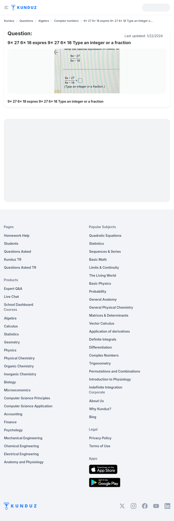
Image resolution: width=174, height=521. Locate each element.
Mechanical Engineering (23, 438)
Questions (26, 21)
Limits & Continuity (104, 267)
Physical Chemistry (19, 358)
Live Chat (11, 297)
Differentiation (100, 347)
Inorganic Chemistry (20, 374)
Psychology (13, 430)
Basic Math (98, 259)
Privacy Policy (100, 438)
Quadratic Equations (105, 235)
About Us (96, 401)
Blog (92, 417)
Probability (97, 291)
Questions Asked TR (20, 267)
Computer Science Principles (27, 398)
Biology (10, 382)
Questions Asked (17, 251)
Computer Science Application (28, 406)
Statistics (11, 334)
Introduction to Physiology (110, 379)
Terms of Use (99, 446)
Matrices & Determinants (109, 315)
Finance (10, 422)
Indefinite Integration (105, 387)
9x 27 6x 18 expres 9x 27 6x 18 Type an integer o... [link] (118, 21)
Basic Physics (100, 283)
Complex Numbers (104, 355)
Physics (10, 350)
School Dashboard (18, 305)
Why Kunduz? (100, 409)
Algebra (43, 21)
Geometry (12, 342)
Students (11, 243)
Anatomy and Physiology (24, 462)
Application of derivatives (109, 331)
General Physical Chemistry (111, 307)
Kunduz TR (12, 259)
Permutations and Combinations (114, 371)
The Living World (102, 275)
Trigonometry (100, 363)
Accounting (13, 414)
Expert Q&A (13, 289)
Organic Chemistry (19, 366)
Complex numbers (66, 21)
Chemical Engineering (21, 446)
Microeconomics (17, 390)
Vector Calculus (101, 323)
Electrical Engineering (21, 454)
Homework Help (16, 235)
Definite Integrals (103, 339)
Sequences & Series (105, 251)
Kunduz (9, 21)
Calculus (11, 326)
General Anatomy (103, 299)
